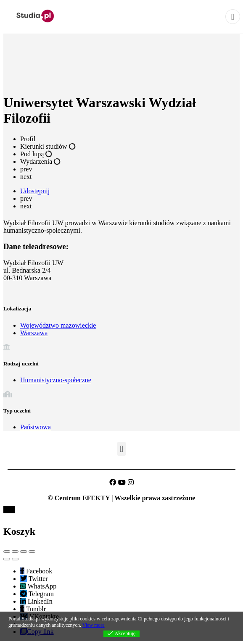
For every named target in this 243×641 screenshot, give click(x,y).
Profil (27, 138)
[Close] (232, 16)
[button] (121, 449)
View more (93, 625)
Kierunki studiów (48, 146)
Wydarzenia (40, 161)
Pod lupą (36, 154)
